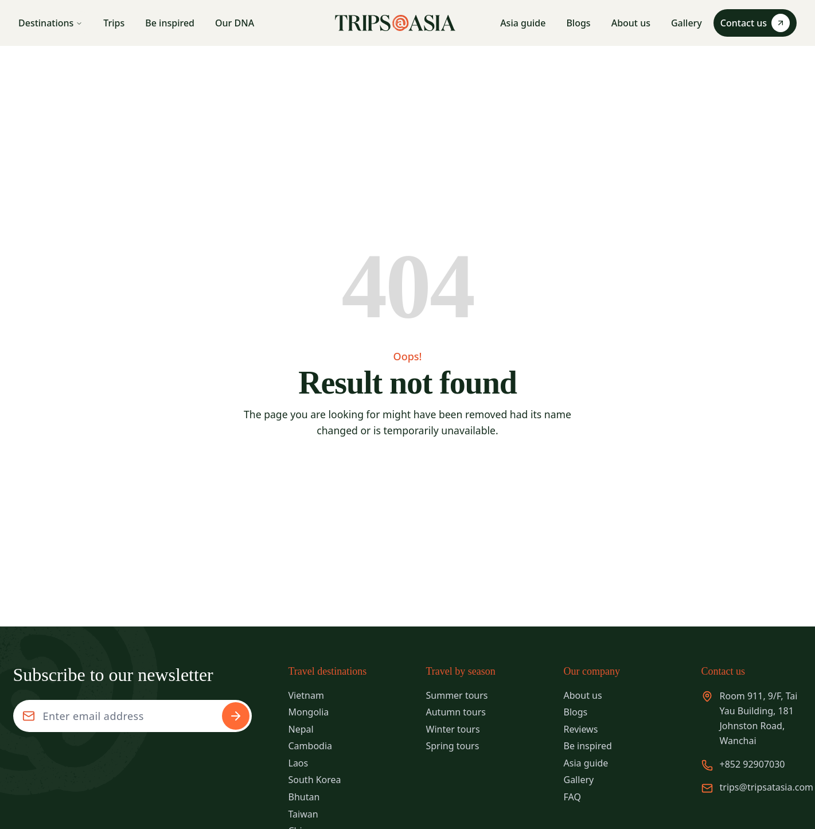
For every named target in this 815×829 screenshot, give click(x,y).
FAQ (572, 797)
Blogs (578, 23)
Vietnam (306, 695)
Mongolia (308, 712)
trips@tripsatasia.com (767, 787)
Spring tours (452, 746)
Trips (113, 23)
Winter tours (453, 729)
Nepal (301, 729)
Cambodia (310, 746)
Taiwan (303, 814)
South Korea (314, 779)
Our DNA (234, 23)
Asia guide (522, 23)
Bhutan (304, 797)
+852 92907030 (752, 764)
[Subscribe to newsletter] (235, 716)
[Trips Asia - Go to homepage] (395, 23)
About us (630, 23)
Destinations (50, 23)
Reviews (581, 729)
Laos (298, 763)
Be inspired (169, 23)
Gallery (686, 23)
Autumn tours (456, 712)
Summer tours (457, 695)
